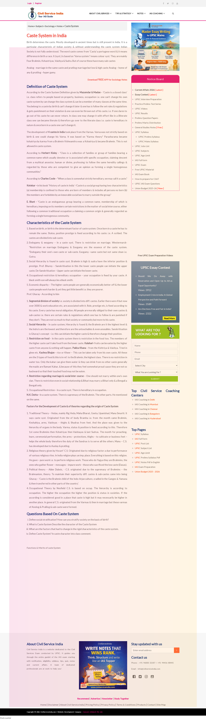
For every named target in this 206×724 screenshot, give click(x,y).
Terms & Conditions (126, 704)
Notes (138, 14)
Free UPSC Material (144, 169)
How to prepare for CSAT (147, 179)
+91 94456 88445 (166, 663)
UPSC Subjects (142, 150)
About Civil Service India (70, 704)
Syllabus (142, 434)
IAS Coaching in (145, 399)
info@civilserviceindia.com (149, 669)
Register (38, 3)
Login (29, 3)
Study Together (123, 698)
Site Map (164, 704)
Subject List (143, 448)
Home (31, 26)
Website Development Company (70, 712)
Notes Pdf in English (147, 462)
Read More (169, 318)
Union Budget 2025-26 (149, 188)
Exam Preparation (145, 467)
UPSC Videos (141, 108)
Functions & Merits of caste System (45, 547)
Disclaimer (50, 704)
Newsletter (107, 698)
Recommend (81, 698)
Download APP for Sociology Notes (107, 79)
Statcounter (6, 717)
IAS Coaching (155, 14)
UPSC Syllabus (142, 132)
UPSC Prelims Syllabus (149, 136)
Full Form (141, 438)
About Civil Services (95, 14)
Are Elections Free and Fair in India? (154, 309)
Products (143, 704)
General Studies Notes (149, 127)
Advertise (94, 698)
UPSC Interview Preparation (148, 99)
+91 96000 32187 (147, 663)
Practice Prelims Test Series (148, 104)
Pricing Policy (91, 704)
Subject (40, 26)
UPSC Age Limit (142, 155)
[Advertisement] (82, 591)
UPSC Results (141, 113)
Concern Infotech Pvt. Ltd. (93, 712)
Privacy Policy (107, 704)
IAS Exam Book (142, 174)
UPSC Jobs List (142, 146)
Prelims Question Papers (146, 118)
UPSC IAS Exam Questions (147, 183)
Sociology (51, 26)
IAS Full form (141, 160)
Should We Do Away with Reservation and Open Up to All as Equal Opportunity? (155, 281)
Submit (155, 378)
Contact (154, 704)
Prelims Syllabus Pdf (147, 457)
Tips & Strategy (121, 14)
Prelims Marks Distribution (148, 122)
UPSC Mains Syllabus (148, 141)
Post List (142, 443)
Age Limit (142, 452)
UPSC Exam (140, 164)
